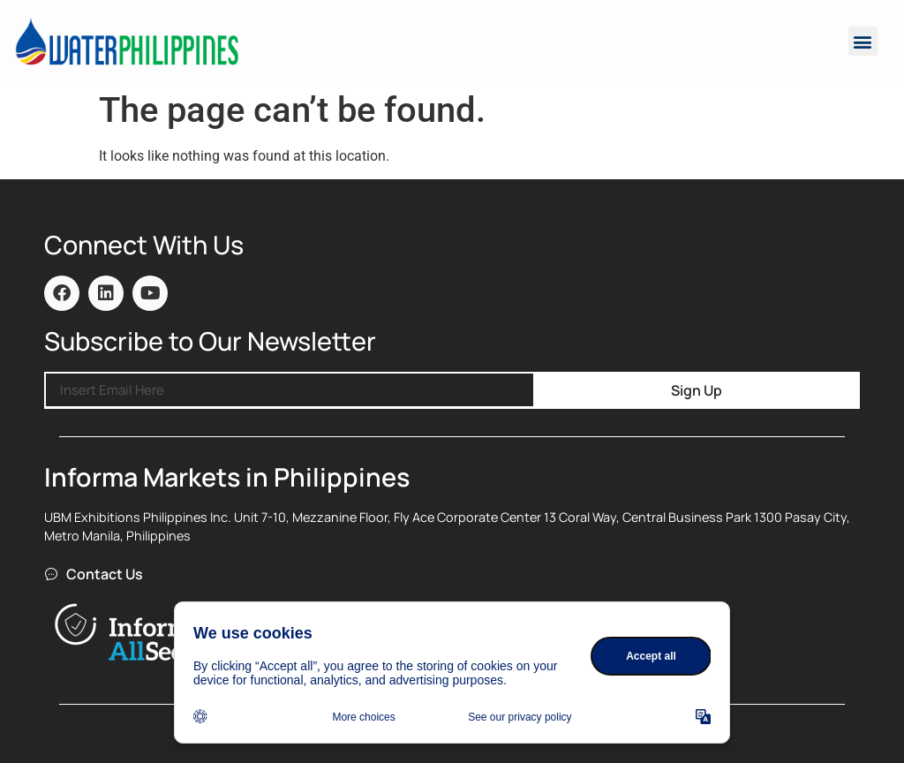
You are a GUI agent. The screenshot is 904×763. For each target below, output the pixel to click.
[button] (863, 41)
